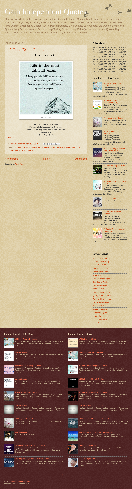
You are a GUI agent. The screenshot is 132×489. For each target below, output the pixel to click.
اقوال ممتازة (97, 316)
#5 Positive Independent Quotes (27, 406)
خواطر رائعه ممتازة (100, 319)
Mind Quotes (76, 147)
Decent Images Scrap (101, 262)
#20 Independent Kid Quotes (90, 339)
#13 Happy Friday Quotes (113, 118)
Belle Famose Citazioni (101, 258)
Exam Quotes (34, 147)
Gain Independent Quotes (45, 11)
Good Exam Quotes (100, 272)
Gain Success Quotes (101, 268)
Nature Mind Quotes (100, 313)
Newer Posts (11, 158)
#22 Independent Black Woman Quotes (94, 392)
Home (46, 158)
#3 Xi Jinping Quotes (87, 459)
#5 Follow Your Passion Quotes (27, 392)
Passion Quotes (13, 150)
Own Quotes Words (100, 282)
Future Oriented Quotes (102, 265)
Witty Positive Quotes (101, 302)
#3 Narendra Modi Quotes (89, 445)
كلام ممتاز (96, 323)
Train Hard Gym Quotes (102, 299)
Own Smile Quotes (100, 285)
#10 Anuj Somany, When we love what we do (32, 459)
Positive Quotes (27, 150)
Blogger (81, 475)
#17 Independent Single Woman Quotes (30, 445)
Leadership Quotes (63, 147)
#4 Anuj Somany (21, 352)
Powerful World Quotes (101, 292)
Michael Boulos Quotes (101, 275)
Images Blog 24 (99, 306)
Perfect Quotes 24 (100, 289)
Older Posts (81, 158)
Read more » (12, 138)
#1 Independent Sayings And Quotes (29, 366)
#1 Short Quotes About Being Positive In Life (96, 432)
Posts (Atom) (20, 164)
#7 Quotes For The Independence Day (111, 102)
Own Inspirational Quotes (102, 279)
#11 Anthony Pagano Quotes (115, 166)
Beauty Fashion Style (101, 309)
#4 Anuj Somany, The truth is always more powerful (114, 150)
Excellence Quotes (48, 147)
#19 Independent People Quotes (91, 379)
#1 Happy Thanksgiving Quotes (27, 339)
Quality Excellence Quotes (103, 295)
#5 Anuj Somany (21, 379)
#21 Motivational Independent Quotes (93, 366)
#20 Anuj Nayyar (110, 198)
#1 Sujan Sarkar (21, 432)
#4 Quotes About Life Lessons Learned (94, 419)
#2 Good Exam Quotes (25, 49)
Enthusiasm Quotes (20, 147)
